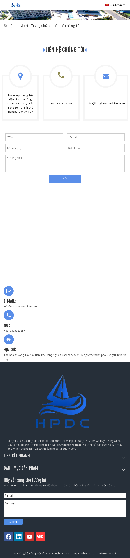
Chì (114, 553)
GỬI (65, 179)
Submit (13, 521)
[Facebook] (8, 536)
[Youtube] (29, 536)
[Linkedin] (18, 536)
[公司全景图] (65, 10)
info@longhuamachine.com (106, 103)
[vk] (40, 536)
